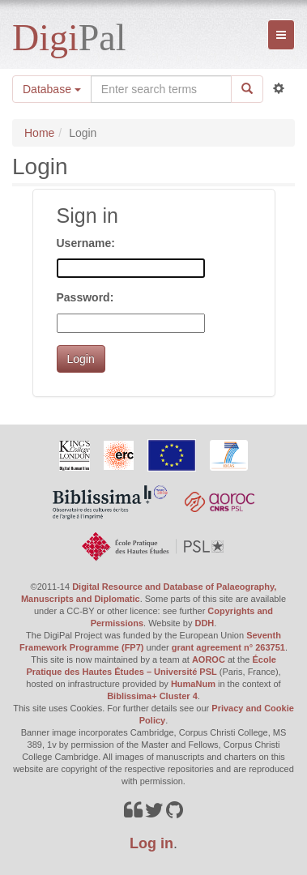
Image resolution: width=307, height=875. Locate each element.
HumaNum (193, 684)
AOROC (208, 659)
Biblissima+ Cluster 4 (152, 696)
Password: (85, 297)
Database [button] (52, 89)
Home (39, 132)
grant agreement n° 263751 (228, 647)
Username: (86, 243)
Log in (151, 843)
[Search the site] (161, 89)
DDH (204, 623)
